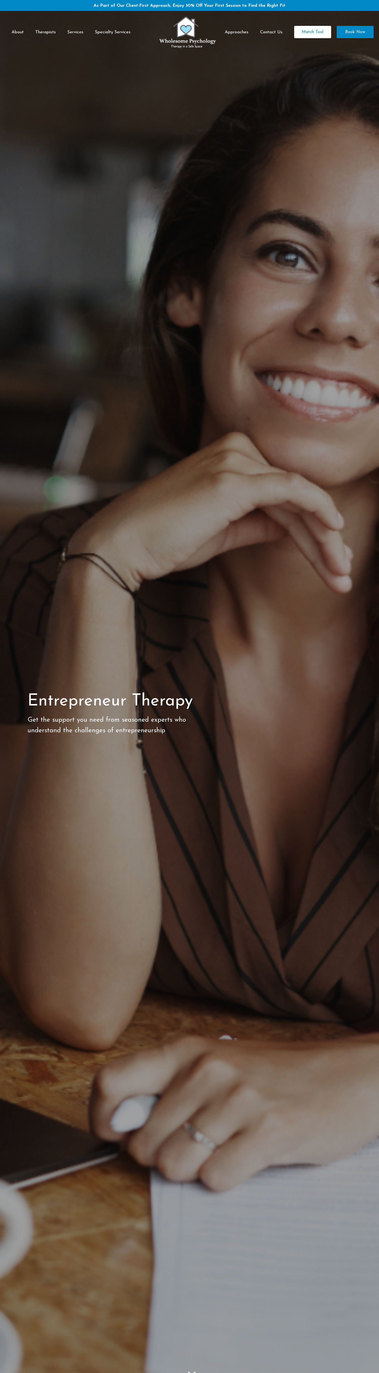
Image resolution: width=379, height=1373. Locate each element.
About (18, 32)
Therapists (45, 32)
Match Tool (313, 32)
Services (75, 32)
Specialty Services (113, 32)
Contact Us (271, 32)
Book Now (355, 32)
